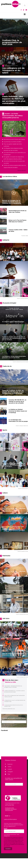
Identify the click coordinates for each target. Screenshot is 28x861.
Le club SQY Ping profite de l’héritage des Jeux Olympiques (14, 672)
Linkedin (8, 769)
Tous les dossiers (21, 170)
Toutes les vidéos (24, 235)
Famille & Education (11, 65)
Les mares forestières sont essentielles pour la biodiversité (14, 153)
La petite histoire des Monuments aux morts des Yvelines (14, 591)
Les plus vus (25, 107)
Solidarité (8, 93)
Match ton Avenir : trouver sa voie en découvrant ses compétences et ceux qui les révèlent (14, 338)
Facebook (8, 764)
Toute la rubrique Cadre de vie (22, 425)
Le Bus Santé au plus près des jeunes (13, 294)
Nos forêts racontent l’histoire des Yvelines (13, 139)
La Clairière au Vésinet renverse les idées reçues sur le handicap (18, 411)
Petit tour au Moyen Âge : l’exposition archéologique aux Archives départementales (13, 510)
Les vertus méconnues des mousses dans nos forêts (13, 162)
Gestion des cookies (9, 810)
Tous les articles (19, 107)
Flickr (7, 774)
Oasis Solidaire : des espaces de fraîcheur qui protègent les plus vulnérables (13, 99)
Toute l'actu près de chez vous (9, 708)
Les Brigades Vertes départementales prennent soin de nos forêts (12, 149)
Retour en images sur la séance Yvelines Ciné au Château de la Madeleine (11, 202)
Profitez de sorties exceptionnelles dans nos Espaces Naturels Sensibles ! (14, 166)
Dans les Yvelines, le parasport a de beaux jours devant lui (13, 654)
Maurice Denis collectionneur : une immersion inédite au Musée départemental (13, 528)
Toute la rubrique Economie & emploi (20, 361)
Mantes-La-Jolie (10, 682)
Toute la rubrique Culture (23, 551)
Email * (6, 828)
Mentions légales (8, 814)
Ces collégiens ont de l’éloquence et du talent (13, 70)
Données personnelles (9, 807)
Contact (6, 812)
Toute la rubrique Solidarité (22, 298)
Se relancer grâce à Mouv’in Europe (13, 321)
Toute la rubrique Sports (23, 488)
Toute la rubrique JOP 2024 (22, 677)
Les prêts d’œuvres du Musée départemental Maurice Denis (11, 546)
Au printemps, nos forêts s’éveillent (11, 142)
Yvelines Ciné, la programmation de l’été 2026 (12, 42)
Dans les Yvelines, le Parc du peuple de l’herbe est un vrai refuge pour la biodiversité (13, 392)
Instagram (9, 771)
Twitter (8, 766)
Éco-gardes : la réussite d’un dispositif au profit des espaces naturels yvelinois (13, 158)
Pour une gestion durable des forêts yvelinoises (12, 145)
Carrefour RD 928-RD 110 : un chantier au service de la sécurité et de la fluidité (17, 401)
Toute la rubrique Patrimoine (22, 614)
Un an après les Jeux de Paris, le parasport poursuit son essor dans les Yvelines (13, 635)
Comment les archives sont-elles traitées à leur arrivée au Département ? (12, 609)
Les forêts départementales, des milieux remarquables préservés (12, 115)
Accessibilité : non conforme (10, 809)
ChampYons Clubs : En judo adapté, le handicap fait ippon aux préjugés (13, 483)
